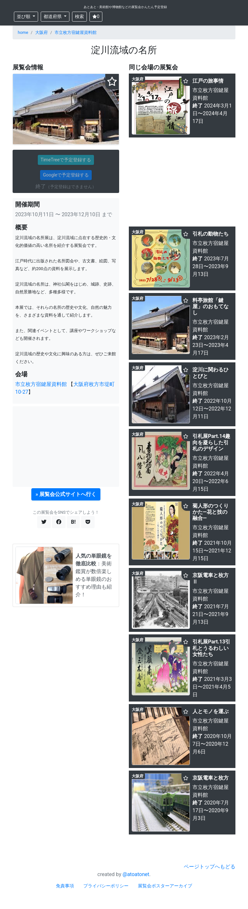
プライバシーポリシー (106, 885)
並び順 (24, 16)
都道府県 (53, 16)
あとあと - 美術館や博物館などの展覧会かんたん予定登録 (125, 7)
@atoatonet (136, 874)
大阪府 (41, 32)
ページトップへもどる (209, 867)
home (23, 32)
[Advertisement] (66, 446)
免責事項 (65, 885)
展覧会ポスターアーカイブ (165, 885)
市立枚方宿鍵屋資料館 (76, 32)
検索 (79, 16)
